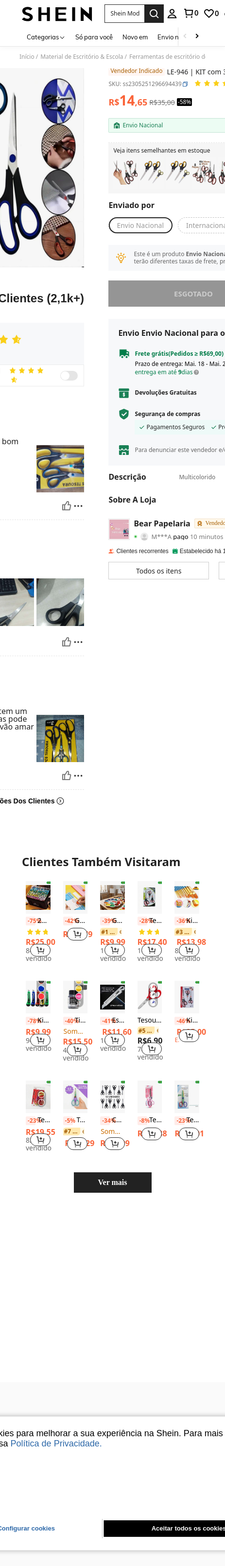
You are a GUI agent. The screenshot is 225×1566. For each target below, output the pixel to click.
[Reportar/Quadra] (78, 499)
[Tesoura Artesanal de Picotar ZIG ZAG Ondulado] (186, 1077)
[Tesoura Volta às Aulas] (150, 877)
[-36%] (179, 901)
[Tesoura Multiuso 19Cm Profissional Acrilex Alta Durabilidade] (150, 1077)
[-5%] (68, 1100)
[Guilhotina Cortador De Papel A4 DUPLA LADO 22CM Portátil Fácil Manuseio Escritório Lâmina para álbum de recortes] (75, 877)
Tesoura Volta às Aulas (150, 901)
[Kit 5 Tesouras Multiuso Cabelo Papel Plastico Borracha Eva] (204, 173)
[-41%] (105, 1000)
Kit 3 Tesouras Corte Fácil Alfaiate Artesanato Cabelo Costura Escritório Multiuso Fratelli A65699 (186, 1000)
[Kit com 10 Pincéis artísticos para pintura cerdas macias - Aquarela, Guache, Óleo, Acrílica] (186, 877)
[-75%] (30, 901)
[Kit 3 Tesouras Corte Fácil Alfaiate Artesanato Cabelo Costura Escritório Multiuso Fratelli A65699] (186, 977)
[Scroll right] (196, 36)
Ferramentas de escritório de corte (176, 56)
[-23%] (30, 1100)
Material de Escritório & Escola (81, 56)
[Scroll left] (185, 36)
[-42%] (68, 901)
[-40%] (68, 1000)
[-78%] (30, 1000)
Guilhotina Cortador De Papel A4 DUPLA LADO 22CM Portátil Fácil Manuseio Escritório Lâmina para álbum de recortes (75, 901)
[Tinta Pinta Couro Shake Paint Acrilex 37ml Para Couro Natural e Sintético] (75, 977)
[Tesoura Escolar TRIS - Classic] (150, 977)
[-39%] (105, 901)
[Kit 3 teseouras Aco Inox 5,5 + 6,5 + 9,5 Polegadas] (125, 173)
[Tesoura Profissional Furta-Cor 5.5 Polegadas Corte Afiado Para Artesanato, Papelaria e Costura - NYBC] (75, 1077)
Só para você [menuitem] (94, 37)
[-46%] (179, 1000)
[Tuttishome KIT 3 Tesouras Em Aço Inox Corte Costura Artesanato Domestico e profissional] (151, 173)
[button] (124, 13)
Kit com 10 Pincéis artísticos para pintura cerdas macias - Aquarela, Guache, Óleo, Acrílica (186, 901)
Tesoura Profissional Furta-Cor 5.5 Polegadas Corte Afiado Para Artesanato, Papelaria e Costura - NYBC (75, 1100)
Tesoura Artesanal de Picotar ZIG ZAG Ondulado (186, 1100)
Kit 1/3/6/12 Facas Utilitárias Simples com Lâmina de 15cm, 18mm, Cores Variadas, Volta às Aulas (38, 1000)
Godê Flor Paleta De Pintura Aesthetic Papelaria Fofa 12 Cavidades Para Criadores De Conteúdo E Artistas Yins (112, 901)
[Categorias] (46, 36)
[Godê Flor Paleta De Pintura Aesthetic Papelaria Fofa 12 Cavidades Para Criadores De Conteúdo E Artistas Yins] (112, 877)
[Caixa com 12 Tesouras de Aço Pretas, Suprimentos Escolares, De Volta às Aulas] (112, 1077)
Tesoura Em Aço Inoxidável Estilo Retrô (38, 1100)
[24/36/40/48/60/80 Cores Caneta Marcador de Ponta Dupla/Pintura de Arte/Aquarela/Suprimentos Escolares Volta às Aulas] (38, 877)
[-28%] (142, 901)
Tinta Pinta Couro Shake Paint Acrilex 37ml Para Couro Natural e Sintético (75, 1000)
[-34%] (105, 1100)
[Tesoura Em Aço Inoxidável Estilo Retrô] (38, 1077)
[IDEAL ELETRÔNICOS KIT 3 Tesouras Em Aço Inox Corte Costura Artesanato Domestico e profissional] (178, 173)
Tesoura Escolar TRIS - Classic (150, 1000)
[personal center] (172, 13)
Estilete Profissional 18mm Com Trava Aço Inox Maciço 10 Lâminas (112, 1000)
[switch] (69, 376)
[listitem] (125, 173)
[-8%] (142, 1100)
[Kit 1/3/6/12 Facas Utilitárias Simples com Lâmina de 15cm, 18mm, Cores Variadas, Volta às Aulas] (38, 977)
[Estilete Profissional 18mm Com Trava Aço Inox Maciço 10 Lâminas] (112, 977)
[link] (190, 13)
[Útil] (66, 499)
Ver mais (112, 1162)
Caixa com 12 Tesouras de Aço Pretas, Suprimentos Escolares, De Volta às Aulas (112, 1100)
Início (27, 56)
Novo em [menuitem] (135, 37)
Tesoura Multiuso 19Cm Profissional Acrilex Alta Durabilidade (150, 1100)
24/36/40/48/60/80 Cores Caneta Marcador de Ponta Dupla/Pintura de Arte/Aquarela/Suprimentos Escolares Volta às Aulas (38, 901)
